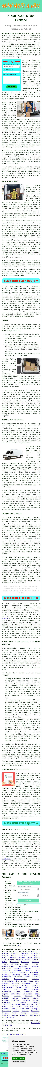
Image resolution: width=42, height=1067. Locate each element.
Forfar (14, 1013)
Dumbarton (35, 998)
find (8, 833)
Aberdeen (26, 1000)
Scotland (5, 951)
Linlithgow (15, 1000)
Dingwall (17, 992)
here (18, 945)
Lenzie (23, 981)
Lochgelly (5, 989)
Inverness (5, 1015)
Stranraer (18, 970)
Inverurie (35, 962)
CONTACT (28, 11)
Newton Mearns (33, 958)
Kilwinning (35, 951)
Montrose (28, 968)
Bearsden (24, 953)
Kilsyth (5, 1013)
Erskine (5, 618)
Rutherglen (35, 1009)
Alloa (12, 1006)
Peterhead (5, 1009)
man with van (35, 189)
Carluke (15, 983)
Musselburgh (29, 1006)
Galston (36, 1002)
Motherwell (23, 972)
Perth (37, 968)
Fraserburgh (9, 1017)
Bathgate (36, 1000)
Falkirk (13, 972)
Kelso (4, 960)
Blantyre (24, 1013)
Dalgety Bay (20, 1004)
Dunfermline (15, 964)
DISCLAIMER (36, 11)
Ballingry (35, 966)
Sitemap (3, 1053)
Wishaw (4, 962)
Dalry (37, 970)
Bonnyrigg (15, 953)
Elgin (37, 994)
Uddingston (15, 994)
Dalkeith (5, 979)
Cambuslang (35, 989)
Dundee (4, 1006)
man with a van (8, 631)
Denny (4, 958)
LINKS (17, 11)
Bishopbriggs (35, 1015)
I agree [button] (15, 1058)
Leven (37, 992)
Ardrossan (12, 958)
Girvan (19, 1006)
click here (6, 859)
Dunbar (14, 1015)
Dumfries (25, 1011)
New (7, 1053)
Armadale (16, 975)
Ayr (38, 1006)
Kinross (15, 998)
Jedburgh (17, 968)
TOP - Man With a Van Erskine (13, 1034)
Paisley (14, 1009)
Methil (24, 985)
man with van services (27, 854)
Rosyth (13, 955)
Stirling (5, 1000)
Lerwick (28, 970)
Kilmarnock (27, 994)
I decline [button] (22, 1058)
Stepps (27, 977)
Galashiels (6, 968)
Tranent (5, 964)
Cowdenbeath (24, 1009)
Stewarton (28, 996)
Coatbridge (6, 970)
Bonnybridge (34, 972)
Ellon (27, 987)
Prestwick (25, 962)
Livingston (35, 955)
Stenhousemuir (7, 987)
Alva (17, 981)
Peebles (26, 964)
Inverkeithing (7, 981)
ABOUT (22, 11)
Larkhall (5, 983)
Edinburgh (35, 960)
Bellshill (5, 975)
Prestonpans (6, 992)
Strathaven (6, 1002)
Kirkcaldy (23, 955)
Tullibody (5, 996)
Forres (14, 985)
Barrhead (16, 1011)
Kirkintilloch (7, 1004)
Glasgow (5, 955)
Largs (37, 1004)
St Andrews (20, 979)
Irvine (4, 972)
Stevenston (6, 1011)
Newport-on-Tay (8, 966)
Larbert (19, 987)
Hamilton (24, 998)
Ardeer (4, 985)
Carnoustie (35, 1011)
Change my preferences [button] (19, 1061)
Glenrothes (28, 992)
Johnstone (35, 1013)
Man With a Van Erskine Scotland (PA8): (18, 33)
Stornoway (18, 977)
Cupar (37, 981)
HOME (12, 11)
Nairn (37, 983)
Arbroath (36, 975)
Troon (30, 981)
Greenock (17, 996)
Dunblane (5, 953)
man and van (27, 69)
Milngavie (23, 1015)
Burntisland (6, 977)
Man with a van (8, 603)
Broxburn (36, 964)
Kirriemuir (14, 962)
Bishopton (22, 1002)
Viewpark (36, 977)
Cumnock (11, 960)
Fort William (20, 989)
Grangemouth (26, 983)
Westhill (36, 985)
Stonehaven (35, 953)
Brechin (26, 975)
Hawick (27, 960)
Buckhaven (19, 960)
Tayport (5, 994)
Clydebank (35, 979)
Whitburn (36, 987)
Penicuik (22, 966)
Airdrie (22, 958)
